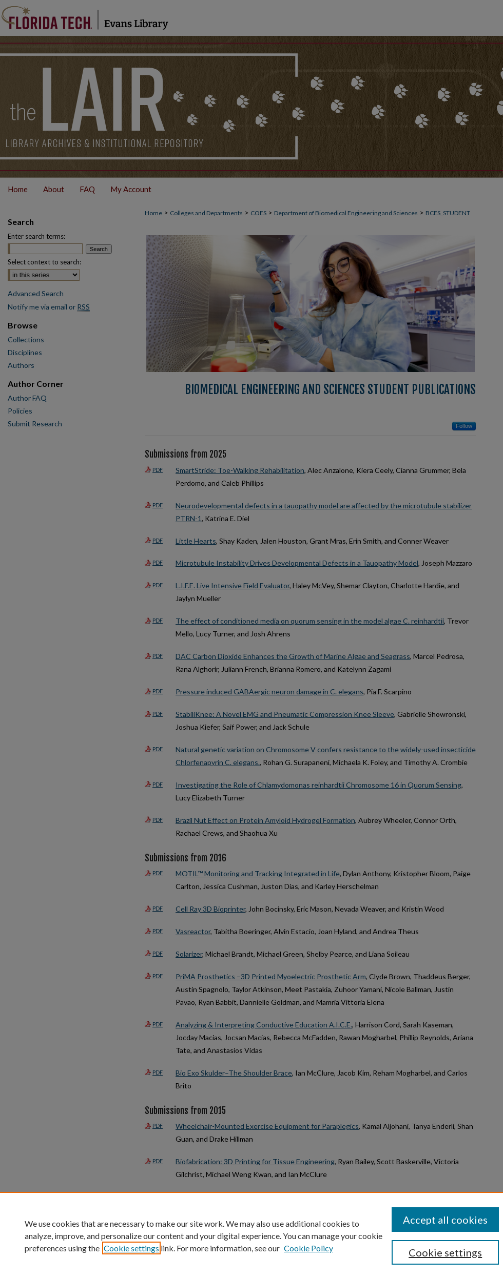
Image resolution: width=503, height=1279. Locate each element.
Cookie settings (131, 1248)
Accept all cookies (445, 1219)
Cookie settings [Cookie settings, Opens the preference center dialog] (445, 1252)
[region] (251, 1235)
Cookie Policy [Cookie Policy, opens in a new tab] (308, 1248)
